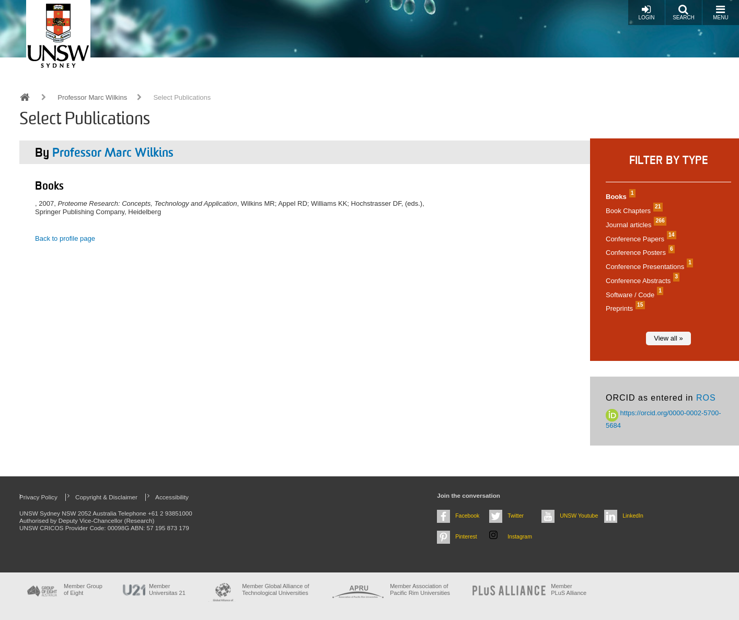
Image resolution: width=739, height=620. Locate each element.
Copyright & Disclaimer (106, 497)
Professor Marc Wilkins (92, 97)
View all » (668, 338)
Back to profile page (65, 238)
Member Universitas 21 (167, 589)
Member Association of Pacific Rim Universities (420, 589)
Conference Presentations (648, 267)
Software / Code (633, 295)
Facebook (467, 515)
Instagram (519, 536)
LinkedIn (632, 515)
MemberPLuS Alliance (568, 589)
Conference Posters (639, 252)
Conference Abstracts (641, 281)
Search (684, 12)
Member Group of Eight (83, 589)
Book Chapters (633, 211)
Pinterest (466, 536)
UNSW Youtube (579, 515)
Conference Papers (640, 239)
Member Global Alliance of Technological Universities (275, 589)
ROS (706, 397)
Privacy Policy (38, 497)
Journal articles (635, 225)
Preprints (624, 308)
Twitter (515, 515)
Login (646, 12)
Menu (720, 12)
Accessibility (172, 497)
